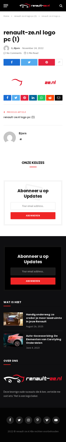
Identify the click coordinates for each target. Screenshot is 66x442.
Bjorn (17, 48)
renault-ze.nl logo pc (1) (19, 117)
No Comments (13, 53)
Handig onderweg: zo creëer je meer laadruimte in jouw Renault (44, 318)
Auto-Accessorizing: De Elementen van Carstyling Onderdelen (43, 339)
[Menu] (6, 6)
